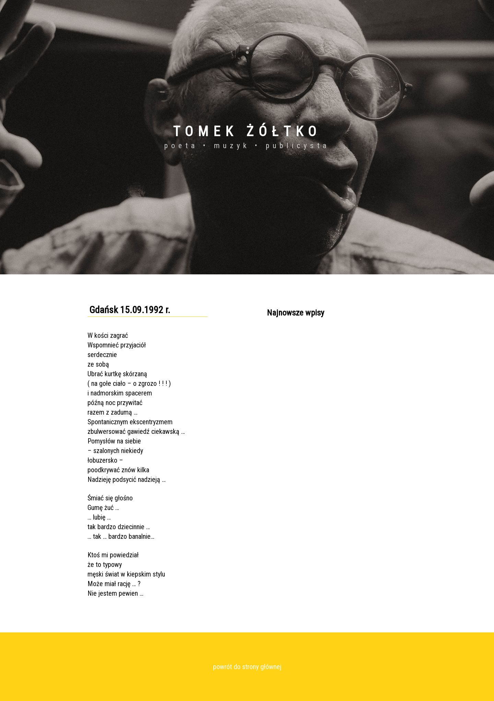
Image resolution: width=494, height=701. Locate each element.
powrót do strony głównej (247, 666)
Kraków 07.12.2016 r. (289, 388)
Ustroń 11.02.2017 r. (288, 351)
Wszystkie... (279, 400)
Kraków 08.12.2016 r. (289, 375)
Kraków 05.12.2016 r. (289, 338)
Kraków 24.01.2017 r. (289, 363)
